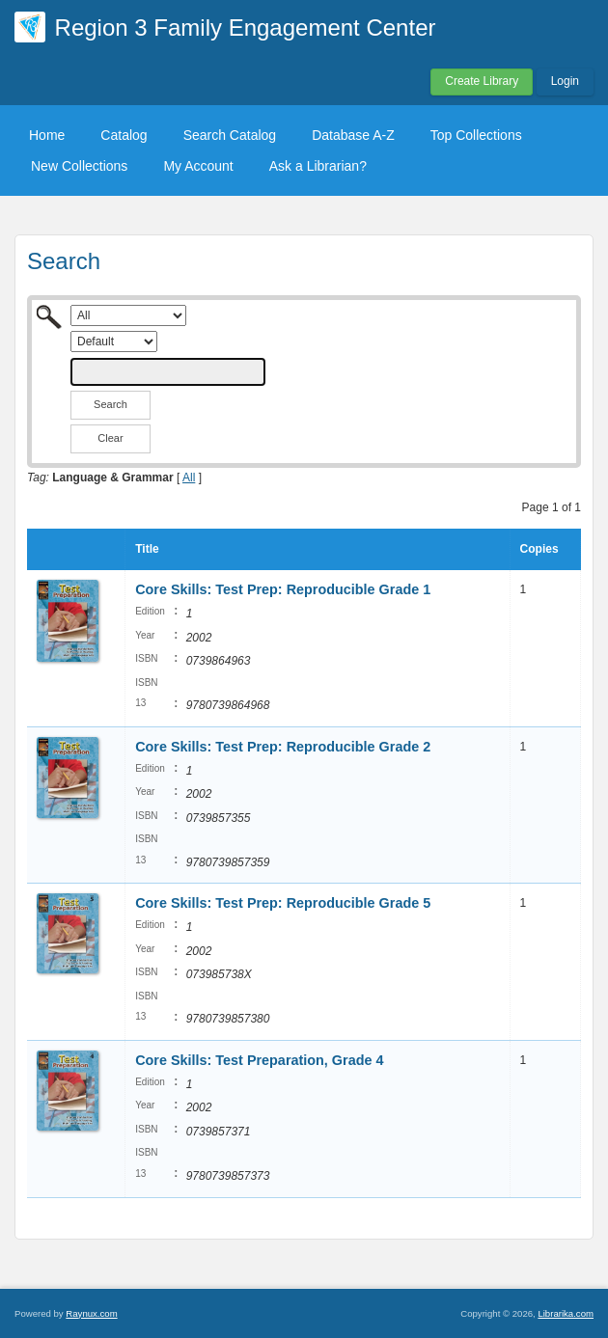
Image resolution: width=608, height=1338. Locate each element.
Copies (539, 549)
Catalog (123, 135)
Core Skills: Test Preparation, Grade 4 (259, 1060)
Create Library (481, 81)
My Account (198, 166)
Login (565, 81)
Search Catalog (230, 135)
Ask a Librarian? (318, 166)
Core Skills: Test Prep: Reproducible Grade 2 (282, 746)
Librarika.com (566, 1313)
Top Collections (476, 135)
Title (146, 549)
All (188, 477)
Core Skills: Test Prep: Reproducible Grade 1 (282, 589)
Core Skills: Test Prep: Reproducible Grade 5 (282, 903)
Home (47, 135)
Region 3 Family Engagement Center (245, 27)
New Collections (79, 166)
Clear (110, 438)
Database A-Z (353, 135)
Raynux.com (91, 1313)
